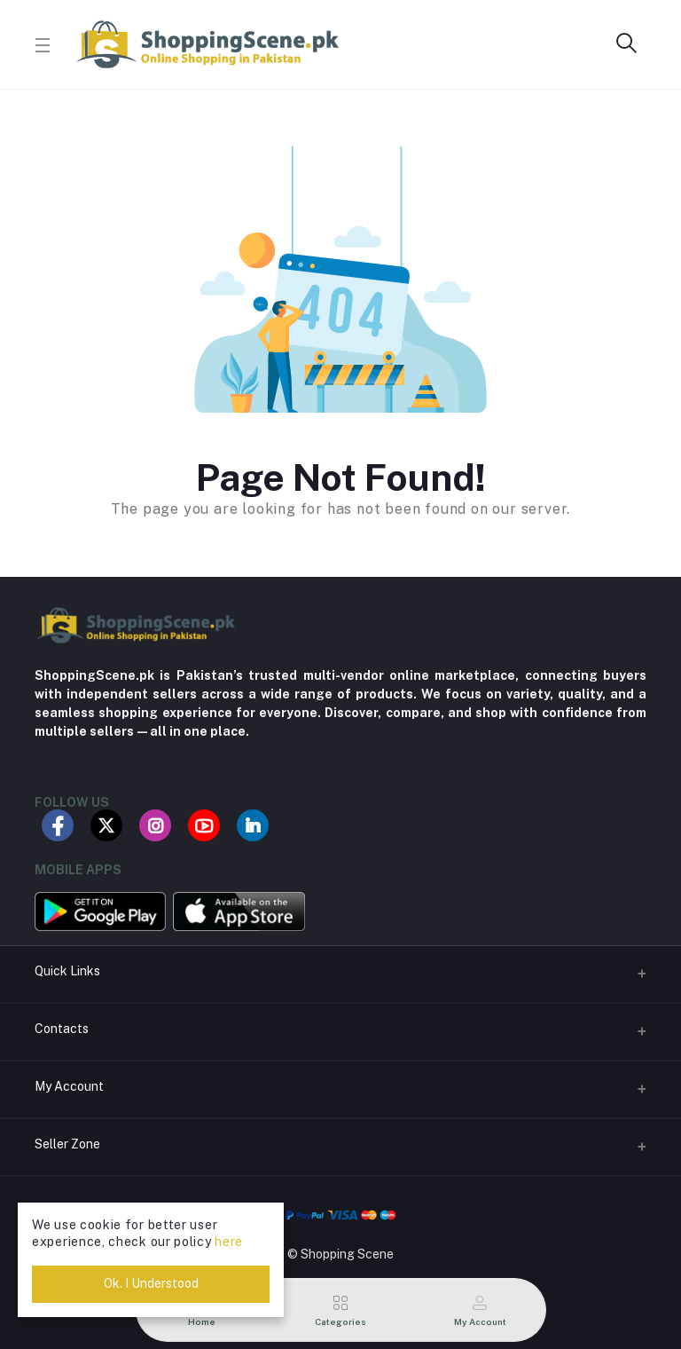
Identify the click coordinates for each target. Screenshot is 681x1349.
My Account (69, 1086)
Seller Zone (67, 1144)
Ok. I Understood (151, 1283)
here (229, 1242)
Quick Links (67, 971)
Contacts (62, 1029)
